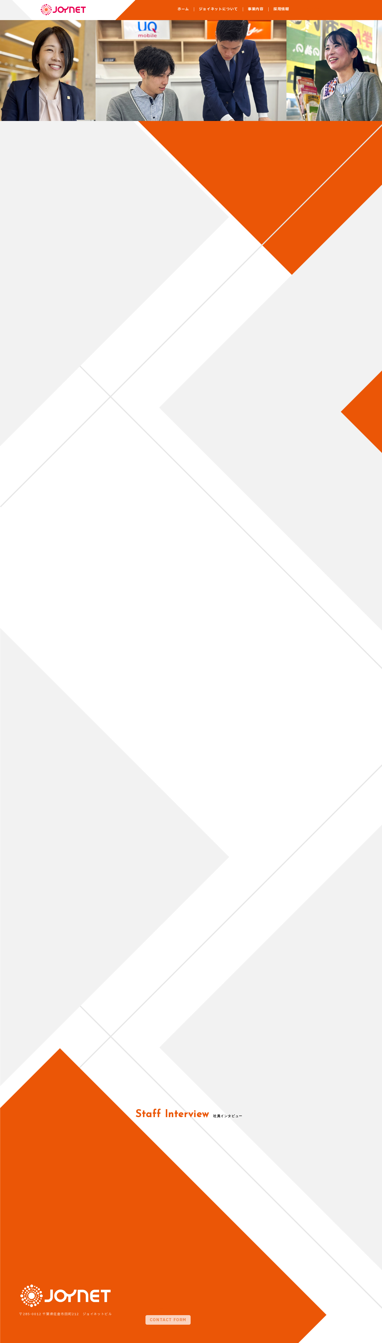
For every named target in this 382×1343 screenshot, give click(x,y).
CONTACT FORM (168, 1304)
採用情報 (281, 9)
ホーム (183, 9)
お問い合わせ (314, 9)
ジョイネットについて (218, 9)
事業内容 (256, 9)
